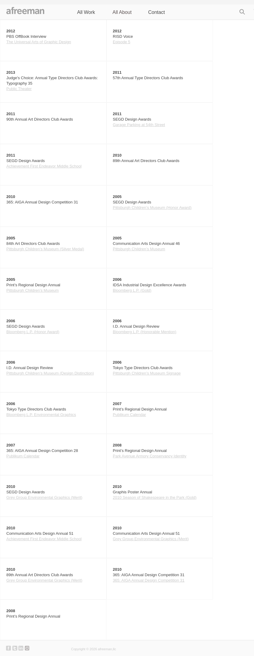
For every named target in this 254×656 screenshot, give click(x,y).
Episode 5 (121, 42)
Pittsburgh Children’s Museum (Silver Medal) (45, 249)
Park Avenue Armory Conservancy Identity (149, 456)
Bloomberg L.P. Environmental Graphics (41, 414)
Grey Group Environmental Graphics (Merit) (44, 497)
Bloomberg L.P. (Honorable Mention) (144, 332)
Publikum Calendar (129, 414)
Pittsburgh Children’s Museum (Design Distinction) (50, 373)
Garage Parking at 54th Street (139, 124)
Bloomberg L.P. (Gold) (132, 290)
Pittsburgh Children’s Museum (139, 249)
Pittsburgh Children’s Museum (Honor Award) (152, 207)
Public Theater (19, 88)
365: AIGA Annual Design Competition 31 (148, 580)
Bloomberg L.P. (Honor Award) (32, 332)
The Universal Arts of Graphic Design (38, 42)
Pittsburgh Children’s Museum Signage (147, 373)
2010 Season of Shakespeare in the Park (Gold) (155, 497)
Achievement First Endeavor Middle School (44, 166)
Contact (156, 12)
